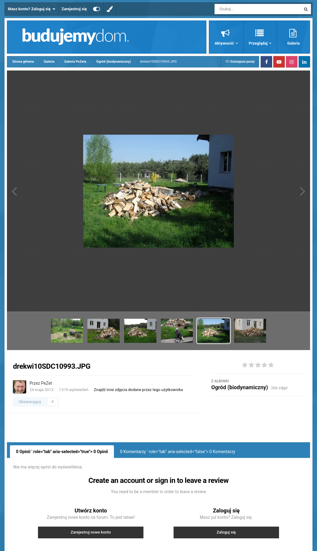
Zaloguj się (226, 532)
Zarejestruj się (74, 9)
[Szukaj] (244, 9)
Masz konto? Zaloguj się (31, 9)
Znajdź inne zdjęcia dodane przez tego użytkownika (138, 389)
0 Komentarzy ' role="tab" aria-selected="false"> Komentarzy (177, 451)
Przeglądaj (258, 43)
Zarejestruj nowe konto (91, 532)
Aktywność (225, 43)
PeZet (46, 383)
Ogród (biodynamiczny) (239, 387)
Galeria (293, 43)
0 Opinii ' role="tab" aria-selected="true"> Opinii (62, 451)
